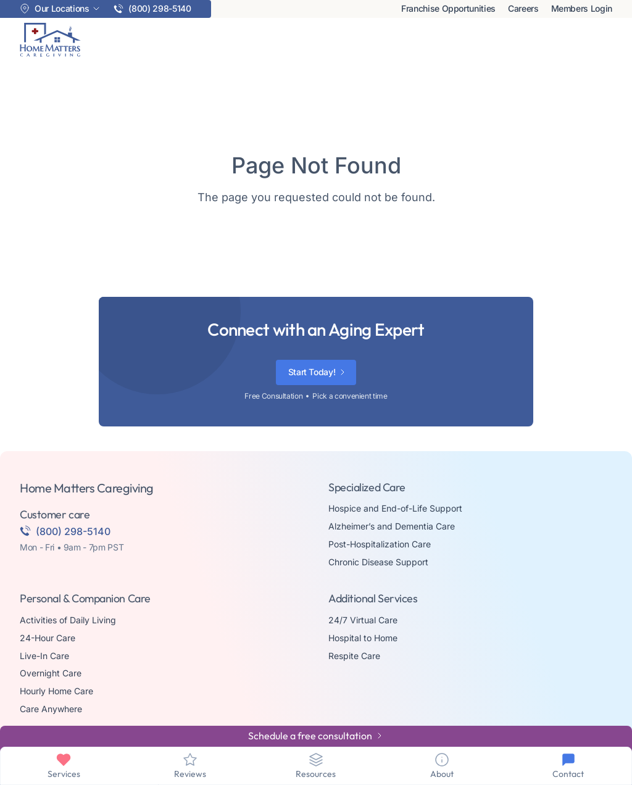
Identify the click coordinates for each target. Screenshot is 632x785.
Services (64, 773)
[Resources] (316, 759)
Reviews (190, 773)
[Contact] (568, 759)
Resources (316, 773)
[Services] (63, 759)
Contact (568, 773)
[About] (441, 759)
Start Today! (312, 372)
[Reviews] (190, 759)
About (442, 773)
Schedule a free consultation (310, 735)
